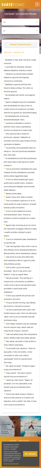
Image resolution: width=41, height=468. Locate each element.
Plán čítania (24, 440)
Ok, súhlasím (30, 454)
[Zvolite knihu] (20, 22)
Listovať (12, 440)
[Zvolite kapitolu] (20, 30)
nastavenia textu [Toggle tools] (20, 44)
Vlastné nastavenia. (11, 463)
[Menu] (37, 4)
